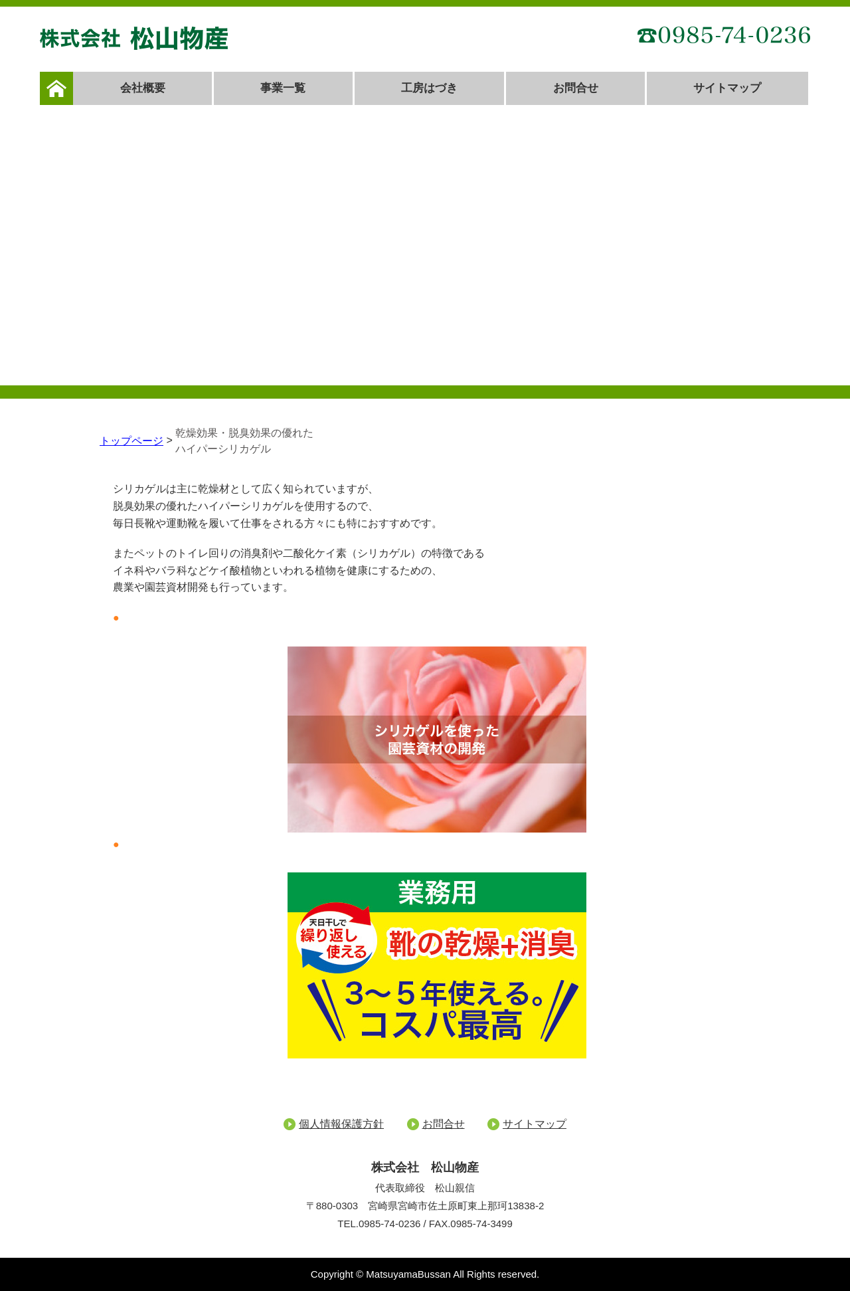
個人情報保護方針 (341, 1124)
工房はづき (429, 88)
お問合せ (575, 88)
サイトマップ (727, 88)
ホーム (56, 88)
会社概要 (142, 88)
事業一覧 (282, 88)
